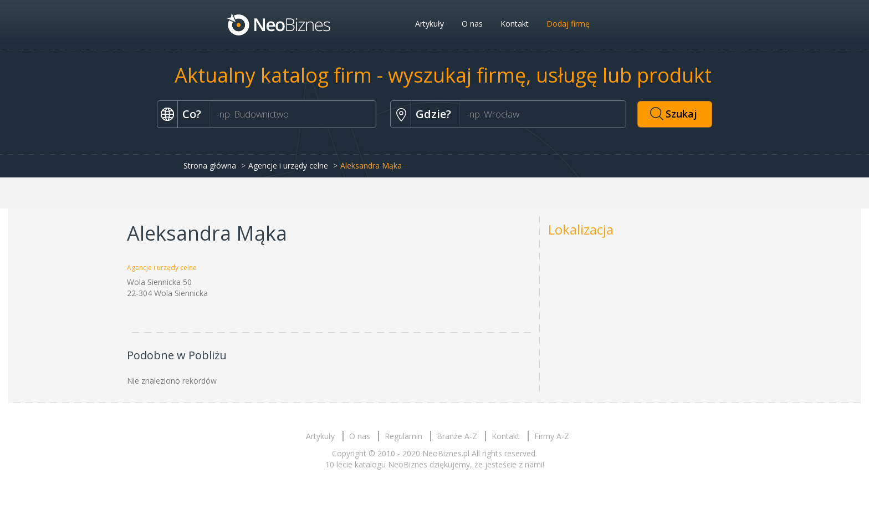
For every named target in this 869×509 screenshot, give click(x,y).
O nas (472, 23)
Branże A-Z (457, 436)
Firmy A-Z (551, 436)
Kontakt (514, 23)
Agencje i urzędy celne (288, 165)
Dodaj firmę (568, 23)
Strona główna (209, 165)
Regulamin (403, 436)
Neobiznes (279, 23)
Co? (191, 113)
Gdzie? (433, 113)
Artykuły (429, 23)
